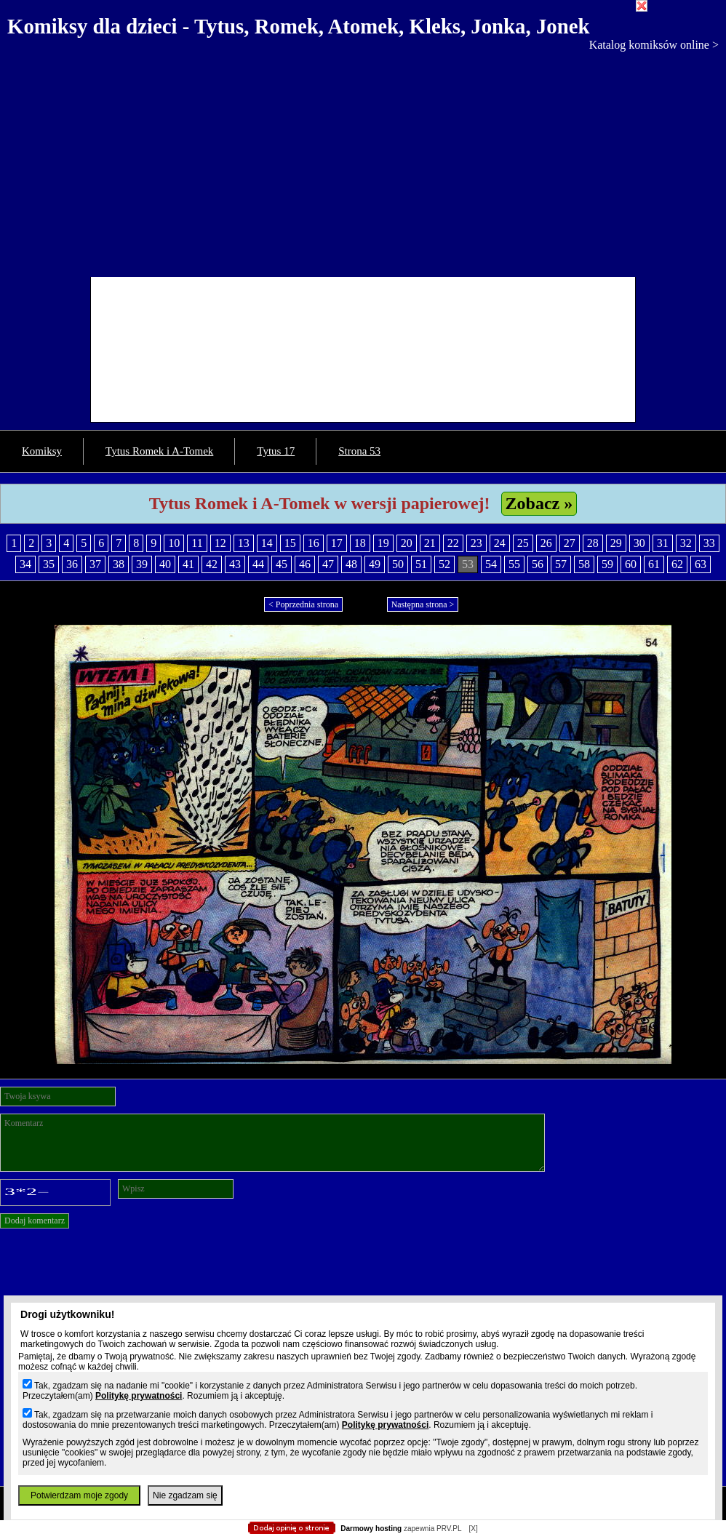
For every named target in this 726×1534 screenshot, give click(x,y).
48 (351, 564)
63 (700, 564)
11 (196, 543)
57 (561, 564)
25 (523, 543)
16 (313, 543)
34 (25, 564)
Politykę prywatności (138, 1396)
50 (398, 564)
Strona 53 (359, 451)
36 (72, 564)
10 (174, 543)
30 (639, 543)
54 (491, 564)
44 (258, 564)
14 (267, 543)
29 (616, 543)
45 (281, 564)
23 (476, 543)
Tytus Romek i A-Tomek (159, 451)
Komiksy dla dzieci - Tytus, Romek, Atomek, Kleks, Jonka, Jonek (298, 26)
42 (212, 564)
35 (49, 564)
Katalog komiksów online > (654, 45)
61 (654, 564)
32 (686, 543)
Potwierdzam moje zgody (79, 1495)
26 (546, 543)
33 (709, 543)
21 (430, 543)
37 (95, 564)
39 (142, 564)
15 (290, 543)
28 (593, 543)
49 (374, 564)
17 (337, 543)
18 (360, 543)
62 (677, 564)
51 (421, 564)
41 (188, 564)
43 (235, 564)
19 (383, 543)
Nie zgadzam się (185, 1495)
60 (631, 564)
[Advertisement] (363, 161)
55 (514, 564)
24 (500, 543)
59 (607, 564)
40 (165, 564)
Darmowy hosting (371, 1529)
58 (584, 564)
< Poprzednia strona (303, 604)
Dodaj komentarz (34, 1220)
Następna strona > (423, 604)
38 (118, 564)
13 (244, 543)
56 (537, 564)
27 (569, 543)
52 (444, 564)
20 (406, 543)
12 (220, 543)
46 (305, 564)
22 (453, 543)
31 (663, 543)
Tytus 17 (276, 451)
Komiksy (42, 451)
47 (328, 564)
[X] (472, 1529)
